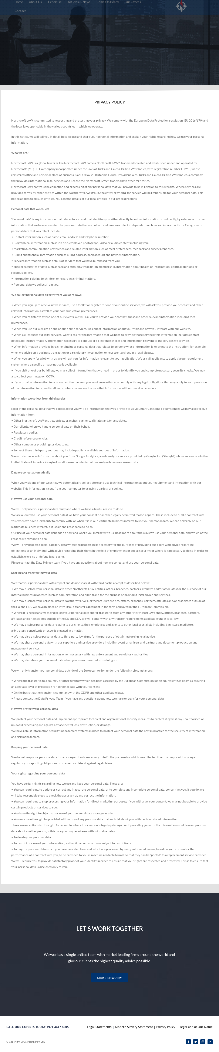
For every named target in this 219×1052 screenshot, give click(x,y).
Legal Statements (99, 1027)
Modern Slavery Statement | (135, 1027)
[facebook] (188, 1041)
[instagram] (202, 1041)
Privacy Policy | (167, 1027)
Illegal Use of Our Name (196, 1027)
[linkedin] (210, 1041)
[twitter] (195, 1041)
